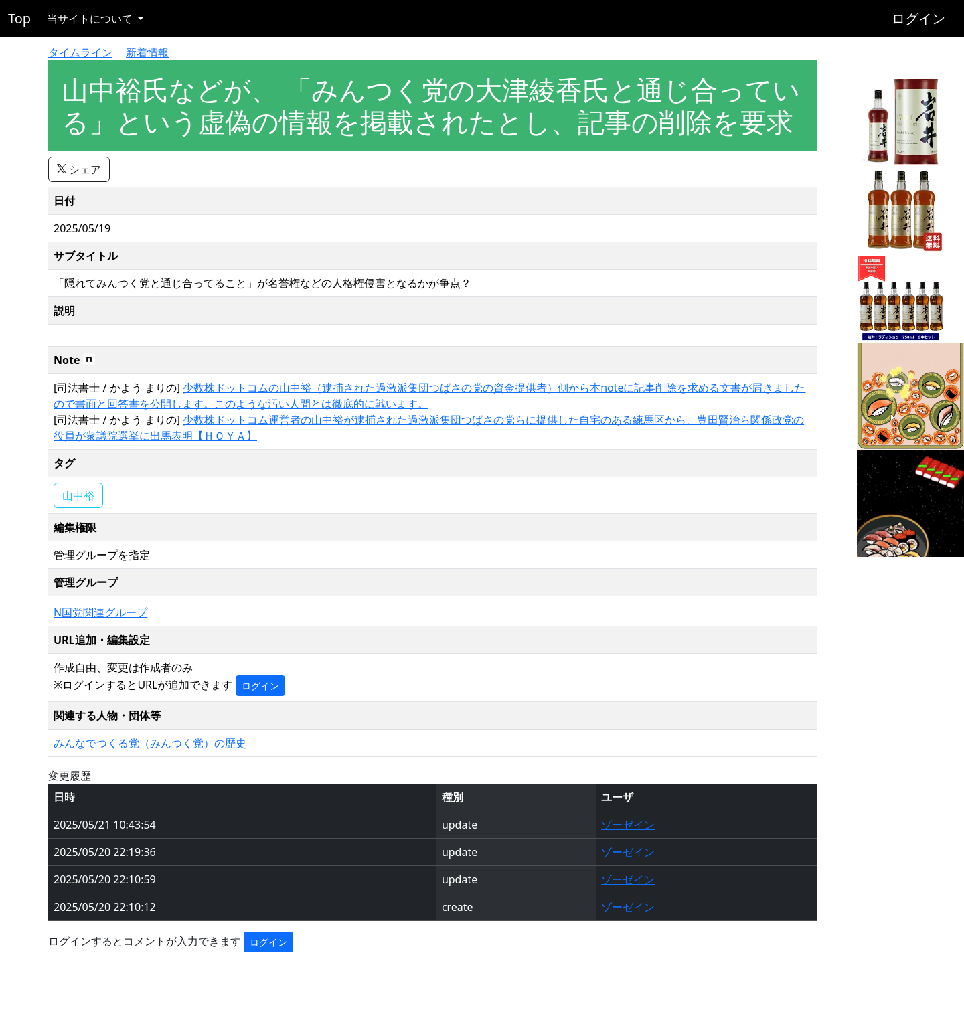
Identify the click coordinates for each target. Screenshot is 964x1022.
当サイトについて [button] (91, 18)
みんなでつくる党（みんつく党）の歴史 (150, 743)
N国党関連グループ (100, 612)
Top (19, 18)
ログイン (918, 18)
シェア (79, 169)
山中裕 (78, 495)
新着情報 (147, 52)
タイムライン (80, 52)
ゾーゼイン (628, 824)
